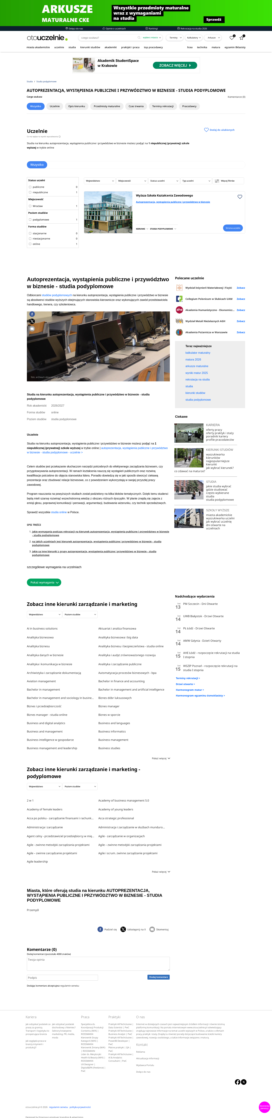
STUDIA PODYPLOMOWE (161, 228)
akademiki (111, 47)
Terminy (173, 37)
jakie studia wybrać (219, 538)
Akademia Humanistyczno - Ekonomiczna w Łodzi (210, 310)
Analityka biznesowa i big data (118, 637)
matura (216, 47)
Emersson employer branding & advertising (61, 1111)
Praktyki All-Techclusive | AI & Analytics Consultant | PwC (120, 1052)
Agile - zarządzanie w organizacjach (121, 831)
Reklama (140, 1046)
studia (72, 47)
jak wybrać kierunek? (220, 520)
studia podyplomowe (220, 552)
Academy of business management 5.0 (123, 798)
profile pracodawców (220, 492)
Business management (113, 737)
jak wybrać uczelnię (219, 574)
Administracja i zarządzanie (45, 823)
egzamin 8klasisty (235, 47)
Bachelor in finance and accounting (121, 678)
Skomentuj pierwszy (265, 1107)
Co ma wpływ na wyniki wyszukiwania (44, 136)
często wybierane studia (217, 546)
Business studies (109, 745)
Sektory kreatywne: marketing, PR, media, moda (63, 1029)
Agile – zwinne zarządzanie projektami (52, 848)
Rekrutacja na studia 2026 (192, 28)
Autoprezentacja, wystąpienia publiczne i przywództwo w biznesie (173, 201)
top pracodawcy (153, 47)
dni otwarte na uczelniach (215, 578)
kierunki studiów (90, 47)
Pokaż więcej (161, 755)
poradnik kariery (217, 488)
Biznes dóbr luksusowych (115, 695)
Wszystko (36, 106)
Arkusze (212, 37)
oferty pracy (214, 482)
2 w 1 (30, 798)
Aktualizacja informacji (147, 1053)
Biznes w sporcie (109, 712)
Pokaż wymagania (42, 582)
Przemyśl (33, 905)
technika (202, 47)
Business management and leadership (52, 745)
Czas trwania (143, 106)
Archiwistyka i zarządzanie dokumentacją (54, 670)
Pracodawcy (200, 106)
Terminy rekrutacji (172, 106)
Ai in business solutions (42, 628)
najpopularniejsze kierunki (218, 514)
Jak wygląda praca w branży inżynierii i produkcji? (36, 1039)
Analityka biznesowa (40, 637)
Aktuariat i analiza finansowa (117, 628)
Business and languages (114, 720)
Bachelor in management (43, 687)
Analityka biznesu (38, 645)
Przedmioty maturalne (113, 106)
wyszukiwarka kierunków (215, 508)
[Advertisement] (210, 365)
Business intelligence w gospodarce (50, 737)
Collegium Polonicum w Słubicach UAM (203, 298)
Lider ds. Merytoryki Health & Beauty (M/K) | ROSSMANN (93, 1052)
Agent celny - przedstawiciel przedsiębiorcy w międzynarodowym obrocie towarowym (61, 831)
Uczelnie (57, 106)
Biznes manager (109, 704)
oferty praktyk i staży (220, 485)
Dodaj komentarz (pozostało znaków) (49, 948)
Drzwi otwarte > (185, 736)
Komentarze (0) (236, 96)
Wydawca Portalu (145, 1060)
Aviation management (41, 678)
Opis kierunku (81, 106)
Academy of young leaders (115, 806)
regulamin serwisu (69, 980)
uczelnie (59, 47)
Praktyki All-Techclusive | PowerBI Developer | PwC (120, 1036)
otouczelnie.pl (33, 1101)
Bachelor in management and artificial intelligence (131, 687)
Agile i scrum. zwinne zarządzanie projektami (128, 848)
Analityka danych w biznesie (45, 653)
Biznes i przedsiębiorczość (44, 704)
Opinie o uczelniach (114, 28)
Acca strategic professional (116, 814)
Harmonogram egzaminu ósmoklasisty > (200, 747)
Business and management (45, 729)
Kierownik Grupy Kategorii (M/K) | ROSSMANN (89, 1036)
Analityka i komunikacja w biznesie (49, 662)
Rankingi (152, 28)
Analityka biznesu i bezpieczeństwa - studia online (131, 645)
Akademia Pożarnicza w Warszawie (201, 332)
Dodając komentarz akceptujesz (53, 980)
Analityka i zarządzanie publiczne (120, 662)
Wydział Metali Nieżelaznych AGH (200, 321)
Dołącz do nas (74, 28)
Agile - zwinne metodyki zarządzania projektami (58, 839)
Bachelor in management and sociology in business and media (61, 695)
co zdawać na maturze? (189, 523)
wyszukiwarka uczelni (220, 570)
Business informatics (112, 729)
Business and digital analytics (46, 720)
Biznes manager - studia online (47, 712)
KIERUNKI (140, 228)
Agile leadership (37, 856)
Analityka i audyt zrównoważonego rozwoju (127, 653)
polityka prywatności (80, 1101)
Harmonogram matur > (190, 741)
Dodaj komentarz (158, 972)
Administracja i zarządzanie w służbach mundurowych (132, 823)
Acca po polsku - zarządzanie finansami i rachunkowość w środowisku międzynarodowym (61, 814)
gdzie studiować (216, 541)
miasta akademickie (38, 47)
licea (190, 47)
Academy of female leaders (44, 806)
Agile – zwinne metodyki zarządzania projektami (130, 839)
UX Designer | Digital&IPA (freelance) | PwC (93, 1062)
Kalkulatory (192, 37)
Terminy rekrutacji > (188, 730)
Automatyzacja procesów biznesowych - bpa (127, 670)
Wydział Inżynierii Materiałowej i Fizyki (203, 287)
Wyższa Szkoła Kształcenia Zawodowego (164, 195)
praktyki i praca (130, 47)
